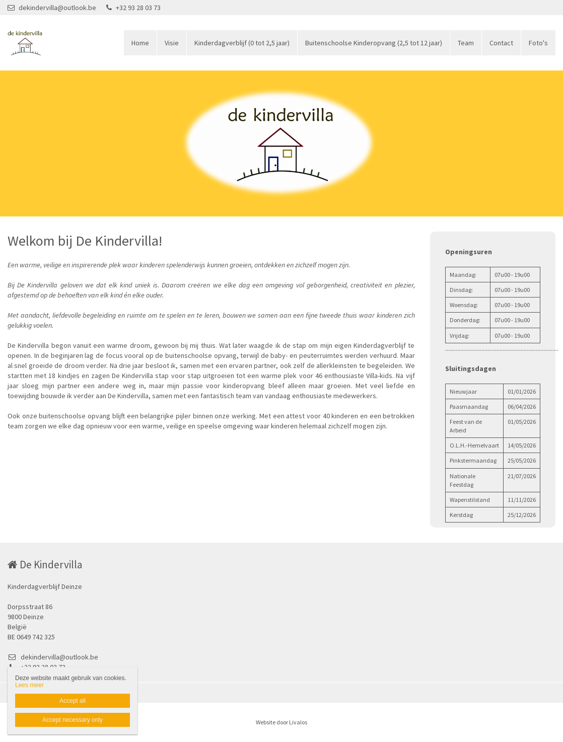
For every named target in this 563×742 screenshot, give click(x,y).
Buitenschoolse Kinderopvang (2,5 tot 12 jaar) (373, 42)
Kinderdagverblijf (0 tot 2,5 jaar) (242, 42)
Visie (172, 42)
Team (466, 42)
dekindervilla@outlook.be (52, 7)
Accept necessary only (72, 719)
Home (140, 42)
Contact (501, 42)
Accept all (72, 700)
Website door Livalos (281, 722)
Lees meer (29, 685)
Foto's (538, 42)
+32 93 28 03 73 (133, 7)
